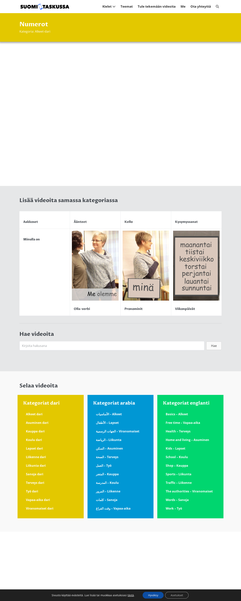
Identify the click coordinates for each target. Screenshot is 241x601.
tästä (130, 595)
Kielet (109, 6)
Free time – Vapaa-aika (183, 492)
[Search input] (111, 415)
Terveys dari (35, 552)
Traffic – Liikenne (179, 552)
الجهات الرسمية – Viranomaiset (117, 501)
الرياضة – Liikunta (108, 509)
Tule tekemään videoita (157, 6)
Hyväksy (153, 595)
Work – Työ (174, 578)
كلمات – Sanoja (106, 569)
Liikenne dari (36, 526)
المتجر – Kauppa (107, 543)
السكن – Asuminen (109, 518)
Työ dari (32, 561)
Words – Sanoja (177, 569)
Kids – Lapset (175, 518)
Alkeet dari (34, 483)
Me (183, 6)
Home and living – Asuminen (187, 509)
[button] (217, 6)
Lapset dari (34, 518)
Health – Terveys (178, 501)
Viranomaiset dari (39, 578)
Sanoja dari (34, 543)
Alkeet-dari (42, 31)
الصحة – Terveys (107, 526)
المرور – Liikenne (108, 561)
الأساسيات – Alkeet (109, 483)
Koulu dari (34, 509)
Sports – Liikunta (178, 543)
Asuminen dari (37, 492)
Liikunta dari (36, 535)
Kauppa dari (35, 501)
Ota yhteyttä (200, 6)
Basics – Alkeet (177, 483)
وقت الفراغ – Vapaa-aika (113, 578)
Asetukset (177, 595)
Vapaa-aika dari (38, 569)
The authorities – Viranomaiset (189, 561)
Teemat (126, 6)
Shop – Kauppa (177, 535)
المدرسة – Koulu (107, 552)
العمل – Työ (104, 535)
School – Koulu (177, 526)
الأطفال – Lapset (107, 492)
